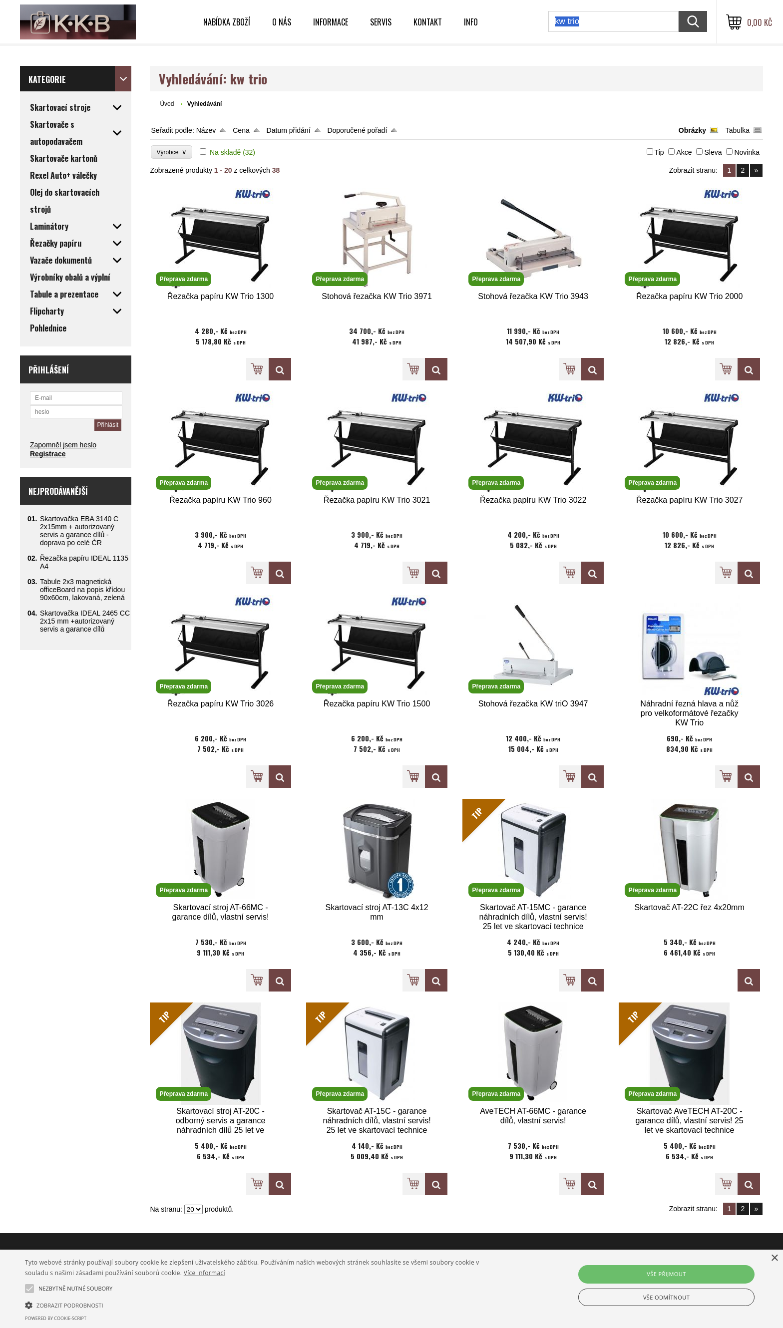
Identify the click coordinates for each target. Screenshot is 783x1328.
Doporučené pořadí (357, 130)
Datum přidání (289, 130)
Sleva (713, 152)
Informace (330, 22)
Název (206, 130)
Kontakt (427, 22)
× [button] (774, 1258)
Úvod (167, 103)
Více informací (204, 1273)
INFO (471, 22)
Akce (684, 152)
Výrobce (171, 152)
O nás (281, 22)
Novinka (747, 152)
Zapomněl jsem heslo (63, 445)
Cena (241, 130)
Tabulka (738, 130)
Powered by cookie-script (55, 1318)
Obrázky (692, 130)
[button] (263, 1304)
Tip (659, 152)
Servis (381, 22)
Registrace (48, 454)
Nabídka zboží (226, 22)
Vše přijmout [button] (666, 1274)
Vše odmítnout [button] (666, 1297)
